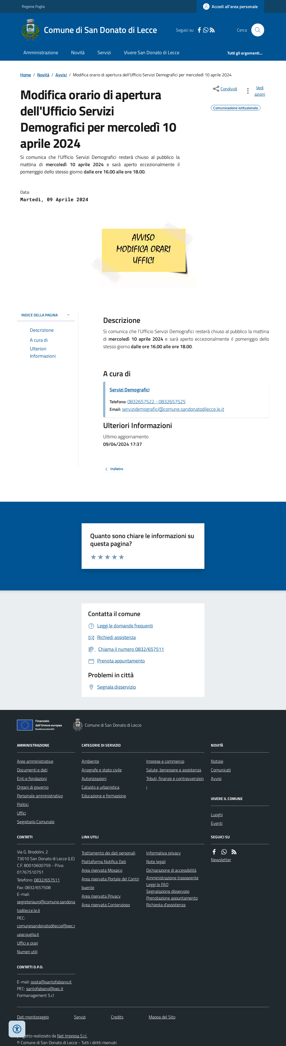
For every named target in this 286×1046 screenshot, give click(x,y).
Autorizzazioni (94, 778)
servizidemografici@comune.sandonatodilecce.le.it (173, 409)
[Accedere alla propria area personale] (230, 6)
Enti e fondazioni (32, 778)
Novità (78, 52)
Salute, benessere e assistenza (173, 770)
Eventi (216, 823)
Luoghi (217, 814)
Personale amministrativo (40, 795)
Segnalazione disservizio (167, 891)
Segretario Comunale (35, 821)
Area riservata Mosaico (102, 870)
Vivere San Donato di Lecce (151, 52)
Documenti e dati (32, 770)
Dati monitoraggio (33, 1017)
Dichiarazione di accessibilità (171, 870)
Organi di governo (32, 787)
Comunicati (221, 770)
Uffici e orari (27, 943)
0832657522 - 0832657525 (156, 401)
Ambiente (90, 761)
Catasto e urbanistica (100, 787)
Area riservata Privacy (101, 896)
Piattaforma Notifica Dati (104, 861)
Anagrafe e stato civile (102, 770)
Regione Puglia (33, 6)
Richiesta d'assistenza (166, 904)
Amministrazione (40, 52)
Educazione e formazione (104, 795)
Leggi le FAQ (157, 884)
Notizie (217, 761)
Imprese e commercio (165, 761)
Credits (117, 1017)
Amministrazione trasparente (172, 877)
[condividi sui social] (224, 88)
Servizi (104, 52)
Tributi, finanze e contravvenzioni (175, 782)
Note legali (156, 861)
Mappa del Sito (162, 1017)
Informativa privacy (163, 853)
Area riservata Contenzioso (106, 904)
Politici (23, 804)
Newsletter (221, 859)
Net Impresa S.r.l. (72, 1036)
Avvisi (61, 74)
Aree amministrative (35, 761)
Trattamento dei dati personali (108, 853)
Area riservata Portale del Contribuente (110, 883)
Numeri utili (27, 951)
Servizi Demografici (129, 389)
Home (25, 74)
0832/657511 (47, 880)
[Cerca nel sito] (255, 29)
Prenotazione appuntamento (172, 898)
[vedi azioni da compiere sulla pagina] (256, 90)
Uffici (21, 813)
